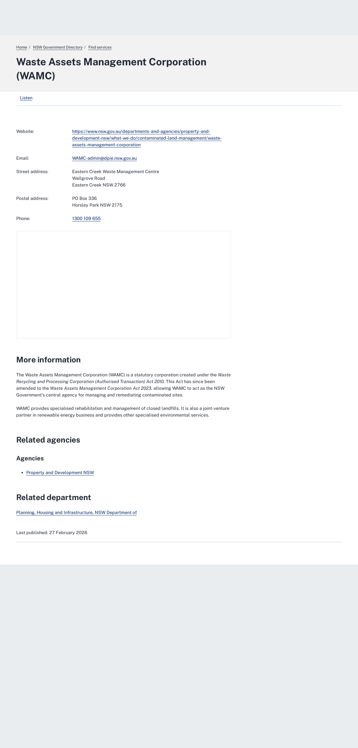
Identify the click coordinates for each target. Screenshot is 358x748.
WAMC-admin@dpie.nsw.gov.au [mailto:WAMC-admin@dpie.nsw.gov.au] (104, 158)
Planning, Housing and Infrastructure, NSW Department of (76, 512)
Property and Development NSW (60, 472)
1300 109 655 (86, 218)
